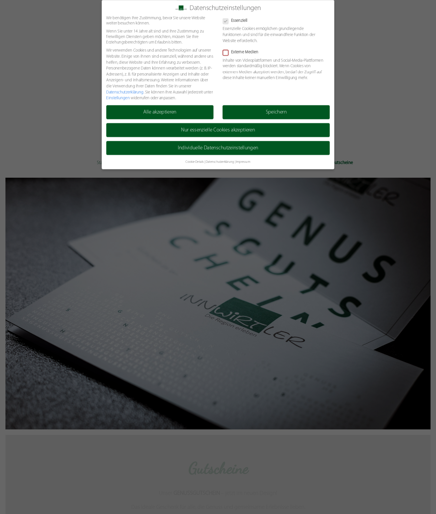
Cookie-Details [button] (194, 162)
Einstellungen (117, 98)
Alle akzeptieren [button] (159, 112)
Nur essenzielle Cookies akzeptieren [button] (218, 130)
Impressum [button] (243, 162)
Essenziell (237, 20)
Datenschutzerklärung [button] (220, 162)
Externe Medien (243, 52)
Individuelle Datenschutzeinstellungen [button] (218, 148)
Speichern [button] (276, 112)
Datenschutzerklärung (124, 92)
